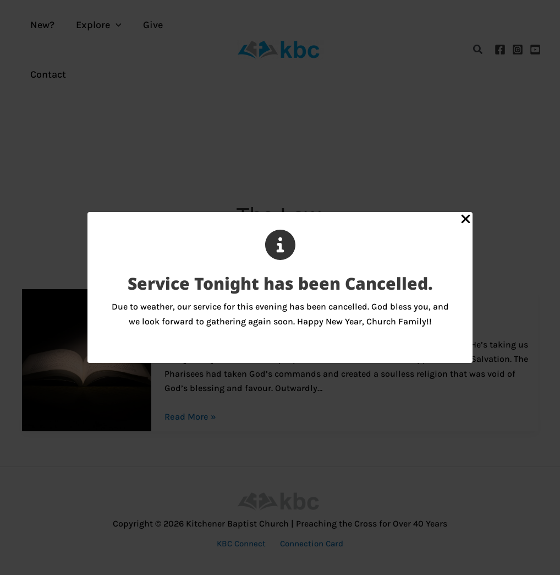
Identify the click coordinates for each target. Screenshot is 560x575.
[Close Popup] (466, 219)
